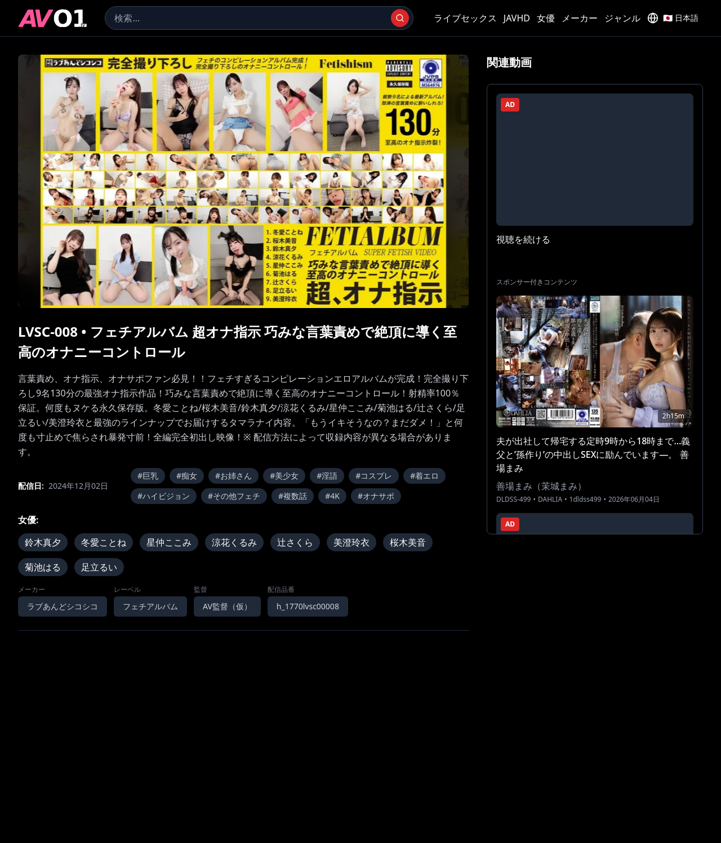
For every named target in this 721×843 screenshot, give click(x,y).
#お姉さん (233, 475)
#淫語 (327, 475)
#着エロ (424, 475)
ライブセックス (465, 18)
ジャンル (622, 18)
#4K (332, 495)
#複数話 (292, 495)
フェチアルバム (150, 606)
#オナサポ (376, 495)
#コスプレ (373, 475)
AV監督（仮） (227, 606)
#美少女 (284, 475)
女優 (546, 18)
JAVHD (517, 18)
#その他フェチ (234, 495)
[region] (243, 181)
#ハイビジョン (163, 495)
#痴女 (186, 475)
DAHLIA (550, 499)
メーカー (580, 18)
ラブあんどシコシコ (62, 606)
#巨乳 (147, 475)
